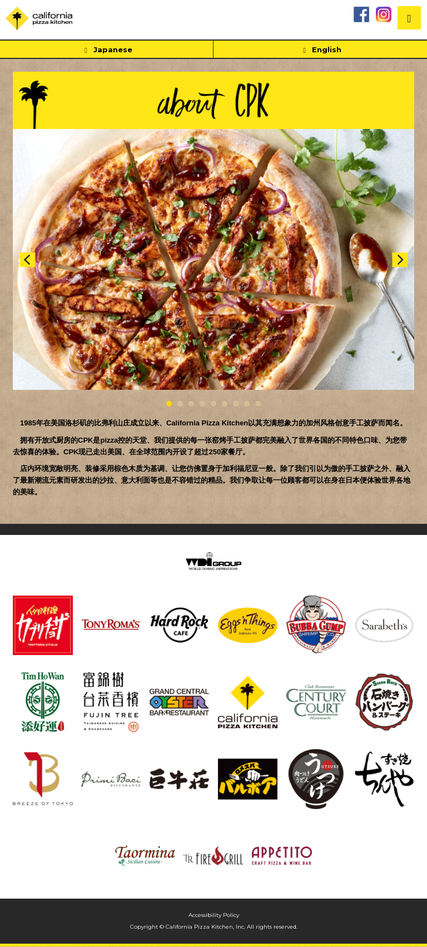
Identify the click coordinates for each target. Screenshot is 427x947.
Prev (27, 260)
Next (400, 260)
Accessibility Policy (213, 915)
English (320, 50)
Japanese (106, 50)
